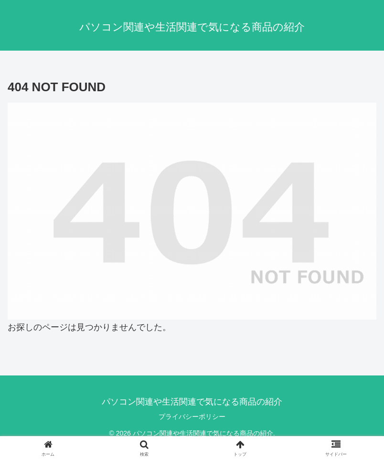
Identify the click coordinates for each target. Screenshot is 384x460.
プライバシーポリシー (192, 416)
